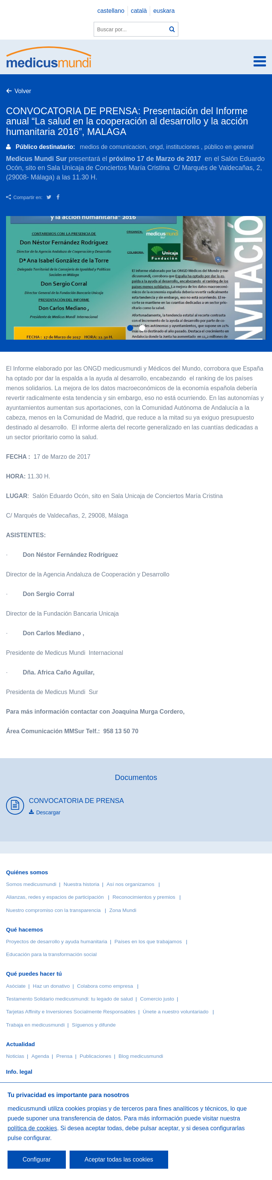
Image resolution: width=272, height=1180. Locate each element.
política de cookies (32, 1128)
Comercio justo (157, 999)
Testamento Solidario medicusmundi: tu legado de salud (69, 999)
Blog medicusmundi (141, 1056)
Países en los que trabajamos (148, 941)
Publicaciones (95, 1056)
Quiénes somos (27, 872)
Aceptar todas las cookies (119, 1159)
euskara (164, 11)
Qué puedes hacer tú (34, 973)
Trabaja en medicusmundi (35, 1025)
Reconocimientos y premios (143, 897)
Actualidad (20, 1044)
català (139, 11)
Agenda (40, 1056)
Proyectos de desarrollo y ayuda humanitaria (56, 941)
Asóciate (16, 986)
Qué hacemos (24, 929)
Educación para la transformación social (51, 954)
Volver (22, 91)
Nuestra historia (81, 884)
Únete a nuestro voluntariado (175, 1011)
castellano (111, 11)
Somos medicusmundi (31, 884)
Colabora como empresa (105, 986)
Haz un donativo (51, 986)
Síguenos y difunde (93, 1025)
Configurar (37, 1159)
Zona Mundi (123, 910)
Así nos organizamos (130, 884)
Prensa (64, 1056)
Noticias (15, 1056)
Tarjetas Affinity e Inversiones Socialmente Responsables (70, 1011)
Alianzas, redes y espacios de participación (55, 897)
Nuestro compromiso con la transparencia (53, 910)
